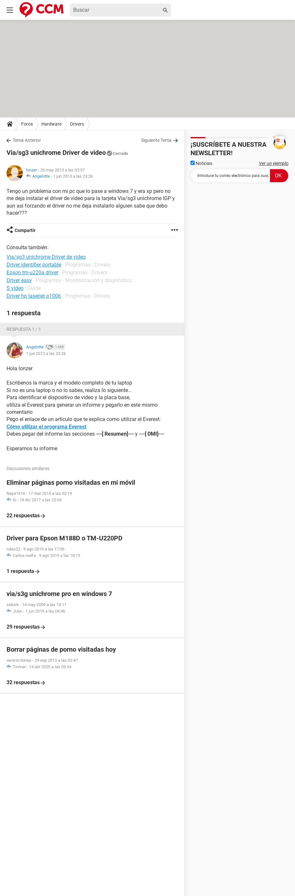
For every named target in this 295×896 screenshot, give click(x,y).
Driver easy (19, 280)
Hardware (51, 124)
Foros (27, 124)
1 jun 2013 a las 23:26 (73, 176)
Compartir (25, 230)
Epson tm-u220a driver (32, 272)
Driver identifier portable (34, 265)
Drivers (77, 124)
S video (15, 288)
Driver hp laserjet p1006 (34, 296)
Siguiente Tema (156, 140)
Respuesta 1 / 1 (24, 329)
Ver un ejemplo (273, 163)
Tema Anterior (27, 140)
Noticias (201, 163)
